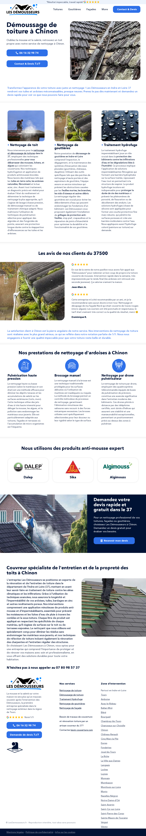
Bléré (103, 712)
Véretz (104, 826)
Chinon (104, 730)
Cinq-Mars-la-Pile (109, 738)
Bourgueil (106, 716)
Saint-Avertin (107, 804)
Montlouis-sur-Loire (111, 787)
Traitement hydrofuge (120, 145)
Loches (104, 769)
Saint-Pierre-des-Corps (112, 813)
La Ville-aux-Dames (110, 760)
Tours (104, 694)
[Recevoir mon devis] (114, 540)
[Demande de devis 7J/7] (24, 734)
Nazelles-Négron (109, 796)
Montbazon (107, 782)
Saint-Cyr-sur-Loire (110, 809)
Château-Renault (109, 734)
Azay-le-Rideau (108, 703)
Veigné (104, 822)
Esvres (104, 743)
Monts (104, 791)
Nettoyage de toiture (70, 690)
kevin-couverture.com (82, 730)
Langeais (105, 765)
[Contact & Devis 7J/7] (27, 63)
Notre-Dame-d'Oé (110, 800)
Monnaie (105, 778)
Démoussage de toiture (71, 694)
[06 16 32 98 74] (27, 52)
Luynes (104, 774)
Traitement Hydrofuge (71, 699)
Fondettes (106, 747)
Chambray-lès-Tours (111, 721)
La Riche (105, 756)
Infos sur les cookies (65, 832)
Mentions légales (15, 832)
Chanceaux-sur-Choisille (113, 725)
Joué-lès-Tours (108, 752)
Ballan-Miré (106, 708)
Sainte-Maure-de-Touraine (114, 817)
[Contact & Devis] (126, 9)
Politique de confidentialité (39, 832)
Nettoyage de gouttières (66, 146)
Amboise (105, 699)
